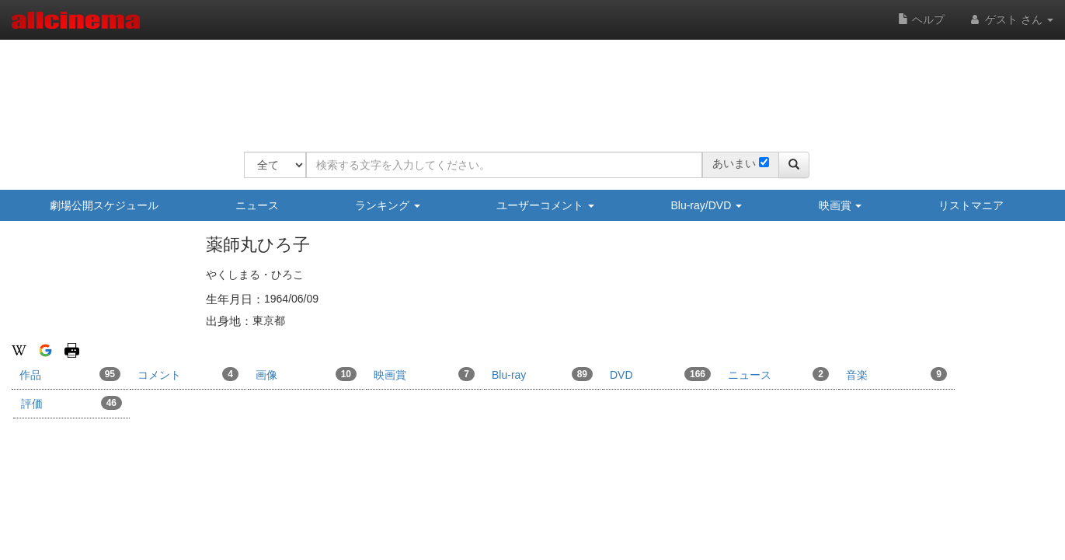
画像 (306, 374)
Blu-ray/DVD (706, 205)
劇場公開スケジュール (104, 205)
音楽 (896, 374)
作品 (69, 374)
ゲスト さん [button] (1010, 19)
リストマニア (971, 205)
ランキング (387, 205)
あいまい (734, 163)
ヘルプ (921, 19)
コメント (187, 374)
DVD (660, 374)
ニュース (257, 205)
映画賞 (840, 205)
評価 (71, 403)
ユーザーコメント (545, 205)
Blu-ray (542, 374)
